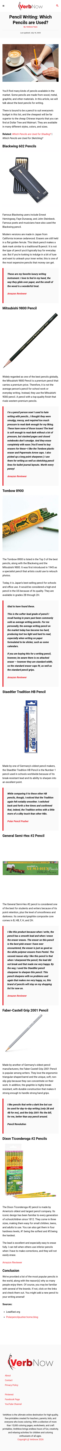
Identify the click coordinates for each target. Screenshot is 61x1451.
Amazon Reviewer (17, 293)
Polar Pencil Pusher (18, 821)
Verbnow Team (31, 27)
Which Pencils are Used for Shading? (31, 134)
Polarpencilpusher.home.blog (22, 1317)
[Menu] (3, 6)
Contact (8, 1380)
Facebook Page (12, 1399)
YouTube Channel (13, 1404)
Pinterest (9, 1394)
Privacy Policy (11, 1385)
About (8, 1375)
